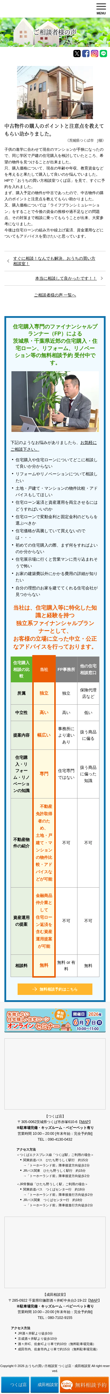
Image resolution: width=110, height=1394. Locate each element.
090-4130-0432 (60, 1139)
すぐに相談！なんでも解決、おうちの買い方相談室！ (54, 261)
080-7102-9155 (60, 1318)
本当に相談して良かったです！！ (66, 278)
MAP (85, 1122)
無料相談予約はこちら (59, 989)
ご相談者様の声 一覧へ (55, 295)
